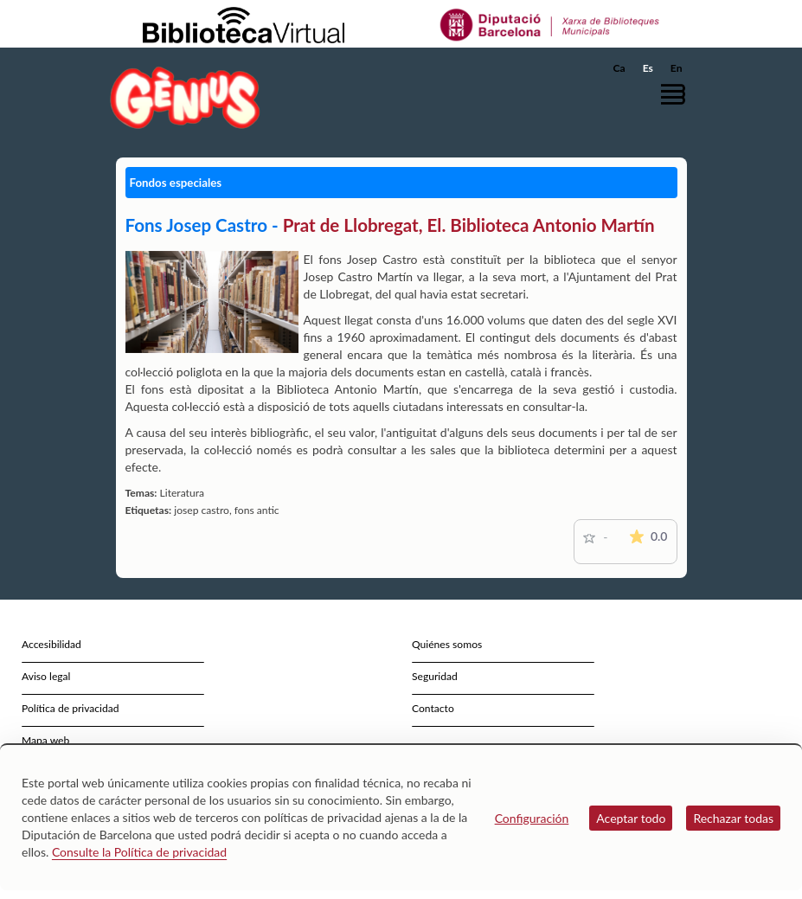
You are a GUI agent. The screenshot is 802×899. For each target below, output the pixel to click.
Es (648, 67)
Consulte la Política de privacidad (139, 851)
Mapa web (45, 740)
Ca (619, 67)
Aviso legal (46, 676)
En (676, 67)
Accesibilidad (51, 644)
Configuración (532, 818)
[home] (185, 97)
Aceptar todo (630, 818)
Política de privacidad (70, 708)
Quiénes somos (447, 644)
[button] (677, 94)
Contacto (433, 708)
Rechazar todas (733, 818)
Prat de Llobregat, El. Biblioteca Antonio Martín (469, 225)
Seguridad (435, 676)
